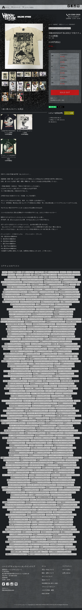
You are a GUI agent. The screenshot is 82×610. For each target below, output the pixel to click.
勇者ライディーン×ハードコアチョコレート (33, 487)
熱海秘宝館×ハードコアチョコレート (40, 482)
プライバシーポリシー (48, 586)
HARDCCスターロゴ (30, 430)
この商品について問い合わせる (57, 119)
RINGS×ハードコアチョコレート (19, 477)
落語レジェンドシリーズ (52, 465)
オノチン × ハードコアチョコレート (64, 435)
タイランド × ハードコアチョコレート (30, 302)
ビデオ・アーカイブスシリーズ (66, 277)
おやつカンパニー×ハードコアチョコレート (32, 457)
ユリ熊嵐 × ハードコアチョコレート (70, 302)
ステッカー (77, 400)
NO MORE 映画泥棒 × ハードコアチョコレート (21, 452)
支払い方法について (48, 569)
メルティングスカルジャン (31, 386)
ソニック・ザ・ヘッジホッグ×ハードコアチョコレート (41, 485)
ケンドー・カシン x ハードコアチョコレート (12, 321)
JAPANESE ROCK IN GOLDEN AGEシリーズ (12, 433)
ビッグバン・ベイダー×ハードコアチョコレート (20, 470)
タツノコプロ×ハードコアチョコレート (41, 344)
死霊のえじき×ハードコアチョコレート (62, 405)
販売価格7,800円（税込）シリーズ (39, 551)
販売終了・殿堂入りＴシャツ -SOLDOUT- (64, 24)
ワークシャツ (11, 274)
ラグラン (4, 274)
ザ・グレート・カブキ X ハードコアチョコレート (61, 326)
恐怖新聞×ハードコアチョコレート (67, 403)
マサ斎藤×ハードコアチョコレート (45, 304)
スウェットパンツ (55, 475)
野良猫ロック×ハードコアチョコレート (64, 470)
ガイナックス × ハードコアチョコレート (11, 282)
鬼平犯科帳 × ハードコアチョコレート (62, 534)
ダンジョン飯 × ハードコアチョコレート (42, 524)
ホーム (5, 7)
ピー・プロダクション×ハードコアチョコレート (21, 435)
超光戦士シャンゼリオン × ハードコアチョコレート (60, 539)
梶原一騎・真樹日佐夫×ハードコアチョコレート (64, 344)
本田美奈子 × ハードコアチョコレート (35, 502)
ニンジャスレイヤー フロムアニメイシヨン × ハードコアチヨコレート (31, 306)
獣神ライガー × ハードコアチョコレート (20, 512)
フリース (53, 448)
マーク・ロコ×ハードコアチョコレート (68, 371)
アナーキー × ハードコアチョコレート (42, 529)
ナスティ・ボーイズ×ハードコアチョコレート (42, 499)
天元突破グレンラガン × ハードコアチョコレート (18, 529)
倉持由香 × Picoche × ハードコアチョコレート (19, 287)
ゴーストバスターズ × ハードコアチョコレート (39, 329)
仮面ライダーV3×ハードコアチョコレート (18, 366)
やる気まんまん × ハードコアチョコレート (20, 522)
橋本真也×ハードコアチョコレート (53, 457)
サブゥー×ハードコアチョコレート (35, 391)
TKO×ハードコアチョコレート (11, 460)
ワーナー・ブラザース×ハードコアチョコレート (22, 398)
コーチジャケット (76, 420)
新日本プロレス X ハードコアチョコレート (39, 334)
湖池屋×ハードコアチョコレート (14, 386)
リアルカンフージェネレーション (40, 287)
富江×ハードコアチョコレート (17, 391)
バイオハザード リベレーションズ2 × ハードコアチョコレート (42, 299)
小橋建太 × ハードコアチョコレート (70, 532)
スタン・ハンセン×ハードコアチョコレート (37, 492)
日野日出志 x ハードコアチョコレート (11, 319)
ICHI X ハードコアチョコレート (15, 336)
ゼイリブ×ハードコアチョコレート (39, 368)
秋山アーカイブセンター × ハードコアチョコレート (18, 504)
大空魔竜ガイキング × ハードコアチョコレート (44, 542)
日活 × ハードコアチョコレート (63, 304)
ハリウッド (73, 284)
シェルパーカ (19, 274)
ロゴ (32, 274)
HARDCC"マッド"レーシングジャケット (43, 314)
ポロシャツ (27, 274)
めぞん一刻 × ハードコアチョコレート (65, 527)
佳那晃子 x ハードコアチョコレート (56, 321)
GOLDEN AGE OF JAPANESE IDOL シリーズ (64, 529)
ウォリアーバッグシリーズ (73, 339)
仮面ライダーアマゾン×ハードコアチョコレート (65, 376)
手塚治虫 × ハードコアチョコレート (30, 294)
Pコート (19, 272)
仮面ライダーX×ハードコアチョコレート (18, 383)
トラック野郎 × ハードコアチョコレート (42, 522)
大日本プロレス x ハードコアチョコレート (44, 324)
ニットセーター (30, 272)
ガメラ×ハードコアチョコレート (73, 433)
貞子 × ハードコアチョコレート (66, 509)
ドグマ (28, 284)
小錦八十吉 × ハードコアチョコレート (54, 549)
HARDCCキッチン (72, 388)
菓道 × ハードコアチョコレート (31, 490)
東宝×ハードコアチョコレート (64, 425)
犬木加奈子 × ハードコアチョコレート (42, 512)
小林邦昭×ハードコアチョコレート (36, 356)
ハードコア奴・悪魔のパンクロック (34, 388)
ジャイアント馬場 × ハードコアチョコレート (17, 549)
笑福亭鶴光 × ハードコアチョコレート (19, 450)
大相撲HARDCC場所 (70, 549)
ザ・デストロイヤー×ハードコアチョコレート (41, 462)
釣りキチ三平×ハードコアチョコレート (13, 410)
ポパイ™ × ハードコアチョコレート (70, 507)
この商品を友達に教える (55, 117)
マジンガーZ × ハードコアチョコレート (61, 495)
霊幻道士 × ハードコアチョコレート (38, 455)
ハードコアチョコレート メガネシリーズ (27, 277)
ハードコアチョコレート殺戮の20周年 (61, 396)
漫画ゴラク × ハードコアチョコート (68, 289)
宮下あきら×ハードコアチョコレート (42, 376)
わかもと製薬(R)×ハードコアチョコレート (68, 438)
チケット (49, 443)
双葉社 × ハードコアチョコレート (11, 294)
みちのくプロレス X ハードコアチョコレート (36, 336)
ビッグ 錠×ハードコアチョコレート (65, 428)
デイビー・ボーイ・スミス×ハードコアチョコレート (17, 371)
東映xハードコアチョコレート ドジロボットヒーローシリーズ (55, 341)
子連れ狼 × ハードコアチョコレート (50, 532)
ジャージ (69, 272)
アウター (4, 272)
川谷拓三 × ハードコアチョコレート (17, 334)
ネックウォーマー (48, 445)
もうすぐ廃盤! (11, 272)
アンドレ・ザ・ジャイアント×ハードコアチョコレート (18, 376)
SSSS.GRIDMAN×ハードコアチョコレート (60, 368)
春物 (28, 358)
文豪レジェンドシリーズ (49, 415)
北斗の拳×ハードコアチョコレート (72, 457)
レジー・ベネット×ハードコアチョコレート (17, 465)
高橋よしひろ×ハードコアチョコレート (64, 366)
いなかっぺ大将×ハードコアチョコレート (11, 415)
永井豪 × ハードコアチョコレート (68, 279)
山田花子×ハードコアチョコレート (62, 351)
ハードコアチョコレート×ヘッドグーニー (32, 279)
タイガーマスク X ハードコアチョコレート (64, 331)
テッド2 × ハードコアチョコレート (45, 309)
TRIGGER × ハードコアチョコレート (63, 311)
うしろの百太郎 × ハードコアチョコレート (21, 534)
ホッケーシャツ (74, 358)
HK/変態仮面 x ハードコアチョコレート (35, 321)
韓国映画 (66, 284)
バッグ (75, 356)
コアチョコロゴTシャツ (27, 361)
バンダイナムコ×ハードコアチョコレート (41, 450)
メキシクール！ (53, 277)
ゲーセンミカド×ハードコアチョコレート (68, 410)
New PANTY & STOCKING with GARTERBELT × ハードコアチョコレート (27, 539)
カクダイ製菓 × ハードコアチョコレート (39, 475)
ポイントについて (47, 576)
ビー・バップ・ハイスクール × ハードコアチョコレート (18, 289)
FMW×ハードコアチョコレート (42, 452)
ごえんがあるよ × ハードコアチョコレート (61, 544)
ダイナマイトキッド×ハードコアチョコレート (46, 361)
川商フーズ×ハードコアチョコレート (43, 470)
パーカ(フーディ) (39, 272)
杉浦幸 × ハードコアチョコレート (31, 532)
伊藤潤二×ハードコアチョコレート (65, 373)
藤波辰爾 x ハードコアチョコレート (63, 314)
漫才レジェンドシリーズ (67, 363)
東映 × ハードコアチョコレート (11, 302)
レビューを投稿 (69, 113)
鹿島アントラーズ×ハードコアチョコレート (42, 366)
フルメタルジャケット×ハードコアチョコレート (18, 403)
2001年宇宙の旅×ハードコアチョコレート (20, 405)
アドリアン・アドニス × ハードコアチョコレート (62, 492)
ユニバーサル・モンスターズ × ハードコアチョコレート (22, 509)
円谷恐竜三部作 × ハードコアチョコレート (22, 351)
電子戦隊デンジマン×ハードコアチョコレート (13, 423)
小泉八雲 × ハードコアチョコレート (19, 519)
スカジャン (57, 363)
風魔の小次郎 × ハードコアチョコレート (38, 554)
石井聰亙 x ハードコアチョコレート (13, 349)
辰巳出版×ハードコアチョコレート (70, 475)
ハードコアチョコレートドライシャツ (36, 443)
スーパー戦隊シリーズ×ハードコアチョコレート (41, 363)
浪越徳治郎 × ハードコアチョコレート (67, 504)
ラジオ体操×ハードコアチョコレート (11, 487)
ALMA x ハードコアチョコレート (72, 319)
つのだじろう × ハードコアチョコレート (14, 299)
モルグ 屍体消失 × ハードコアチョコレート (68, 502)
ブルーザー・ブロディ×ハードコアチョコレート (44, 371)
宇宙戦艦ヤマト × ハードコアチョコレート (14, 502)
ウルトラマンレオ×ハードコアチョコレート (19, 482)
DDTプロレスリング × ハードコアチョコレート (23, 304)
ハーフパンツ (76, 272)
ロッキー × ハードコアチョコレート (66, 448)
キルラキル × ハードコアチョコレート (33, 282)
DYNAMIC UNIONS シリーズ (73, 321)
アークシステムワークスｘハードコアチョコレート (63, 554)
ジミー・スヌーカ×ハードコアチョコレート (42, 393)
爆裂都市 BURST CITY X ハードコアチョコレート (62, 336)
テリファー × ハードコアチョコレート (64, 499)
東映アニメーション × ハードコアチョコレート (15, 292)
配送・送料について (48, 573)
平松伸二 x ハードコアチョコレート (17, 326)
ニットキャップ (12, 277)
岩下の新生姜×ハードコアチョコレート (21, 396)
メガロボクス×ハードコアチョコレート (59, 358)
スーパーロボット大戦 (65, 378)
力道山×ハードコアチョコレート (47, 425)
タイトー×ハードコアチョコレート (67, 386)
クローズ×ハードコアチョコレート (36, 423)
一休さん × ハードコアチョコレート (62, 512)
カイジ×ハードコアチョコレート (65, 485)
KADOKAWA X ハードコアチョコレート (37, 326)
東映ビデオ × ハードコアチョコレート (70, 294)
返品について (54, 98)
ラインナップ (15, 7)
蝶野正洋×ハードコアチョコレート (16, 443)
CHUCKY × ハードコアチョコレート (19, 544)
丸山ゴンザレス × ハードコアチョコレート (18, 440)
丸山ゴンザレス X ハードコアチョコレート (64, 443)
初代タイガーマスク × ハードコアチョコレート (51, 297)
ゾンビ (41, 277)
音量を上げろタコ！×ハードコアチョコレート (20, 373)
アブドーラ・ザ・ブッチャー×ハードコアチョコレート (41, 413)
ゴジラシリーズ (39, 445)
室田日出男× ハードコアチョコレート (11, 346)
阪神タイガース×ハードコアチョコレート (69, 361)
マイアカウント (67, 566)
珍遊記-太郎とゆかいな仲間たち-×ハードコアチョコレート (18, 438)
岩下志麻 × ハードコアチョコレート (63, 522)
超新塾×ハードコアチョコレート (67, 465)
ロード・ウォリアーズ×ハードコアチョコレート (61, 383)
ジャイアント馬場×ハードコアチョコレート (55, 388)
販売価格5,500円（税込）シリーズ (20, 551)
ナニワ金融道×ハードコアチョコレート (39, 418)
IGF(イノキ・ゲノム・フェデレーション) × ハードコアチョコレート (19, 297)
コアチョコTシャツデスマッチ (12, 279)
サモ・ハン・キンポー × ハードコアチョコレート (15, 475)
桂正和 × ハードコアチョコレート (48, 490)
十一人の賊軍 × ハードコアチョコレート (39, 495)
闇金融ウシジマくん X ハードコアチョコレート (20, 331)
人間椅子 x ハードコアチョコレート (43, 351)
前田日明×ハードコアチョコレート (70, 467)
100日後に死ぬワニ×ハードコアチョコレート (36, 410)
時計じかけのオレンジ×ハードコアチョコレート (44, 403)
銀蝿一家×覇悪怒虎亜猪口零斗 (44, 497)
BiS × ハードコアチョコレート (72, 297)
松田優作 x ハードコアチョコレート (70, 346)
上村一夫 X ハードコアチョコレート (11, 339)
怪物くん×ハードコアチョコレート (20, 368)
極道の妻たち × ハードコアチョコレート (20, 524)
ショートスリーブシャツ (72, 460)
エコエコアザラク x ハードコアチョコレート (64, 329)
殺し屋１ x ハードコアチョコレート (42, 331)
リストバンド (52, 410)
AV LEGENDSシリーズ (37, 284)
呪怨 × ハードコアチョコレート (65, 517)
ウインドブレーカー (53, 272)
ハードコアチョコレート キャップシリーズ (69, 274)
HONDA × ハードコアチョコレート (36, 514)
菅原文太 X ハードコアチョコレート (53, 319)
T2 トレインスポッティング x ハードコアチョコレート (25, 341)
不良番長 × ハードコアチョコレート (42, 534)
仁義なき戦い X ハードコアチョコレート (32, 319)
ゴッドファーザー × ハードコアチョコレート (18, 527)
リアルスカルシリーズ (53, 378)
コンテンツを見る (27, 7)
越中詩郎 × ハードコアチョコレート (18, 455)
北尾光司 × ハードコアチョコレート (44, 435)
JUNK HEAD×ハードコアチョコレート (14, 430)
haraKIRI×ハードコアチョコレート (39, 383)
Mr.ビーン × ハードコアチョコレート (63, 524)
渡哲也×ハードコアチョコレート (11, 467)
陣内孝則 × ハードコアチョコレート (19, 316)
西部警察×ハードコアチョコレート (19, 445)
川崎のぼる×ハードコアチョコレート (65, 413)
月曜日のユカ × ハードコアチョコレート (16, 554)
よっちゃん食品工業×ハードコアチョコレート (18, 448)
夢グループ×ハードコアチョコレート (40, 480)
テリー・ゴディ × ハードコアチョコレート (41, 537)
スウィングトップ (51, 502)
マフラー (31, 445)
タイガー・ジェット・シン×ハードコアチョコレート (21, 428)
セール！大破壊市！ (16, 378)
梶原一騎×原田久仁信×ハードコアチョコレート (69, 415)
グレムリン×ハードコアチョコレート (41, 405)
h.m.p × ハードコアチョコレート (52, 282)
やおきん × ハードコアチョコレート (12, 490)
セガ (78, 284)
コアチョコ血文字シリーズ (35, 381)
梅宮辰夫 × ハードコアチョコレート (59, 306)
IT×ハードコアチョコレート (43, 398)
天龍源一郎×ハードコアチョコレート (40, 448)
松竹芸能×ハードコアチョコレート (41, 396)
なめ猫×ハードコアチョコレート (51, 381)
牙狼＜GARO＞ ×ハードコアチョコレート (63, 472)
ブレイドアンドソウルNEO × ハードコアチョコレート (17, 507)
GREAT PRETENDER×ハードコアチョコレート (62, 418)
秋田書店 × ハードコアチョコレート (32, 346)
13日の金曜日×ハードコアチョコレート (62, 398)
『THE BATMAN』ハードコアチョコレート (17, 462)
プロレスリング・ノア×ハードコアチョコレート (17, 393)
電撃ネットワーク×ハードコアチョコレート (18, 480)
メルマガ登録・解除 (48, 590)
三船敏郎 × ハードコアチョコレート (54, 284)
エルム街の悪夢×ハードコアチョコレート (18, 472)
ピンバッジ (36, 546)
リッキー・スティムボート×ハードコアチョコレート (58, 391)
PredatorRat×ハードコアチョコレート (17, 363)
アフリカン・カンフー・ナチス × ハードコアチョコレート (61, 514)
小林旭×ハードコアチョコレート (55, 433)
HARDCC (37, 274)
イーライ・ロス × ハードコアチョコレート (20, 314)
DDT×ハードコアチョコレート (72, 423)
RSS (43, 593)
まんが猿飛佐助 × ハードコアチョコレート (60, 551)
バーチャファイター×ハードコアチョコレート (34, 378)
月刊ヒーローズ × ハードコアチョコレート (40, 316)
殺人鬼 (45, 277)
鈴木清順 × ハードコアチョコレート (62, 497)
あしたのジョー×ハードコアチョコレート (59, 28)
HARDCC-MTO (41, 420)
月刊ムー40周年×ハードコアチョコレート (44, 373)
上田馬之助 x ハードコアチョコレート (13, 353)
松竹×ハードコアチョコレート (8, 420)
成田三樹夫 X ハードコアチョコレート (16, 329)
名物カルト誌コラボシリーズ (51, 279)
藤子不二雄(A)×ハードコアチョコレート (54, 339)
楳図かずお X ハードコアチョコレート (62, 316)
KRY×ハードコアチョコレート (49, 353)
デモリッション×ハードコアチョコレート (18, 499)
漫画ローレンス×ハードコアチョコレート (65, 462)
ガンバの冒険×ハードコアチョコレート (68, 353)
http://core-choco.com (8, 590)
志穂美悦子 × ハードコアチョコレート (65, 309)
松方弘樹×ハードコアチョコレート (48, 386)
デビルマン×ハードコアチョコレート (65, 408)
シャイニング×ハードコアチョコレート (63, 400)
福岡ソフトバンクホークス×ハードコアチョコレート (50, 460)
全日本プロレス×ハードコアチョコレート (32, 339)
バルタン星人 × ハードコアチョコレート (39, 477)
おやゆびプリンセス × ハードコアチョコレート (21, 311)
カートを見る (66, 569)
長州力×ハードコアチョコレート (19, 495)
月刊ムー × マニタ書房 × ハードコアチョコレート (41, 292)
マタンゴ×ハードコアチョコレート (17, 485)
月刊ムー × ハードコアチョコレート (50, 302)
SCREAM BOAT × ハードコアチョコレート (64, 537)
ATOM (47, 593)
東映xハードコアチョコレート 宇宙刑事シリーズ (17, 344)
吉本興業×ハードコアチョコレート (11, 361)
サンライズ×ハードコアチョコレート (16, 413)
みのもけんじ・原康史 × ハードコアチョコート (46, 289)
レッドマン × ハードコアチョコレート (66, 324)
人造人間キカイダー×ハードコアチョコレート (15, 381)
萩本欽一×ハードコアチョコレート (51, 467)
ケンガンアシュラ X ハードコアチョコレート (62, 334)
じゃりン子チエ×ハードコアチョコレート (41, 440)
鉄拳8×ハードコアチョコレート (72, 487)
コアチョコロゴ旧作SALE (36, 549)
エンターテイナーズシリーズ (36, 465)
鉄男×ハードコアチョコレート (28, 460)
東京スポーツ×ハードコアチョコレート (61, 420)
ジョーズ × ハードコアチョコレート (67, 542)
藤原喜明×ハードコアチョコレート (51, 346)
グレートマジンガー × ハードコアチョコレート (23, 497)
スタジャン (63, 272)
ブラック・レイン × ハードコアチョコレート (42, 527)
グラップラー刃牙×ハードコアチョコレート (45, 438)
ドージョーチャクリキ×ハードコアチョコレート (42, 408)
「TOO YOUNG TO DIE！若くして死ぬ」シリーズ (19, 324)
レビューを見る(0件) (56, 113)
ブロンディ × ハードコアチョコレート (39, 544)
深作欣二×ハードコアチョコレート (45, 428)
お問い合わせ (66, 573)
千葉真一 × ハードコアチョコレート (10, 457)
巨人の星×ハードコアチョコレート (32, 415)
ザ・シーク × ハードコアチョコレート (47, 509)
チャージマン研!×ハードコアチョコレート (65, 393)
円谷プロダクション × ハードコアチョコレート (63, 287)
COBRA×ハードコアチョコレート (38, 358)
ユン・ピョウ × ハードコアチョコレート (41, 472)
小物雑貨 (76, 381)
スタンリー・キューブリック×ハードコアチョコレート (37, 400)
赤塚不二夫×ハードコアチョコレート (14, 388)
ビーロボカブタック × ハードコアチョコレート (44, 517)
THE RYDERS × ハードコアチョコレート (39, 519)
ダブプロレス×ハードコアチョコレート (17, 418)
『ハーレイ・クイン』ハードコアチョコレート (61, 455)
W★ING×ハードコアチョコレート (54, 423)
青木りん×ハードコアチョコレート (63, 445)
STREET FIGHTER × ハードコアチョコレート (67, 292)
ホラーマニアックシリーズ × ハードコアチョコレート (21, 309)
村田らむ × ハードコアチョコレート (71, 282)
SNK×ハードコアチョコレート (32, 353)
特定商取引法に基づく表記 (57, 100)
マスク (47, 420)
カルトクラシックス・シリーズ (49, 274)
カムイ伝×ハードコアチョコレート (43, 311)
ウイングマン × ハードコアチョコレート (69, 490)
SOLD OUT (65, 92)
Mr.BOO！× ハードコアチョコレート (62, 450)
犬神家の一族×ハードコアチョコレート (61, 477)
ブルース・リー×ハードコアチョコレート (63, 440)
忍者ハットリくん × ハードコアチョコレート (52, 546)
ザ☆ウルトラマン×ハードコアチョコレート (63, 482)
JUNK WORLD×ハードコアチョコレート (62, 519)
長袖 (46, 272)
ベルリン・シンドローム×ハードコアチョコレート (59, 356)
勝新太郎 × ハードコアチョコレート (50, 294)
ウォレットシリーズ (70, 546)
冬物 (23, 272)
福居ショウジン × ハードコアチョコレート (20, 517)
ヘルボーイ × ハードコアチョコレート (16, 514)
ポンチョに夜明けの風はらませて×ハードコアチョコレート (63, 349)
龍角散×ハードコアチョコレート (54, 487)
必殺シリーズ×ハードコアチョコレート (35, 433)
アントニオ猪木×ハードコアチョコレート (18, 408)
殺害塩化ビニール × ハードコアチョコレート (14, 284)
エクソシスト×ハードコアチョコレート (12, 400)
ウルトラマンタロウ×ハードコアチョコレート (63, 480)
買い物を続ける (53, 122)
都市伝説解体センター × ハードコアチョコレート (18, 542)
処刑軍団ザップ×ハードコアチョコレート (14, 358)
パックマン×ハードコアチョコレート (68, 430)
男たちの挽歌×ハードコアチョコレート (31, 467)
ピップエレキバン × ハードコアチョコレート (44, 504)
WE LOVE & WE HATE (67, 381)
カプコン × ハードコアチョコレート (68, 299)
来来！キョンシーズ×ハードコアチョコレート (35, 349)
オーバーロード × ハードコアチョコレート (18, 537)
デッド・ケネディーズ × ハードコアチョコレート (19, 546)
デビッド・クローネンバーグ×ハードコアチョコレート (24, 425)
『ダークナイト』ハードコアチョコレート (62, 452)
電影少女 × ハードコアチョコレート (16, 492)
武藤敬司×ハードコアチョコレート (27, 420)
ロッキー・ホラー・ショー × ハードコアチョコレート (45, 507)
